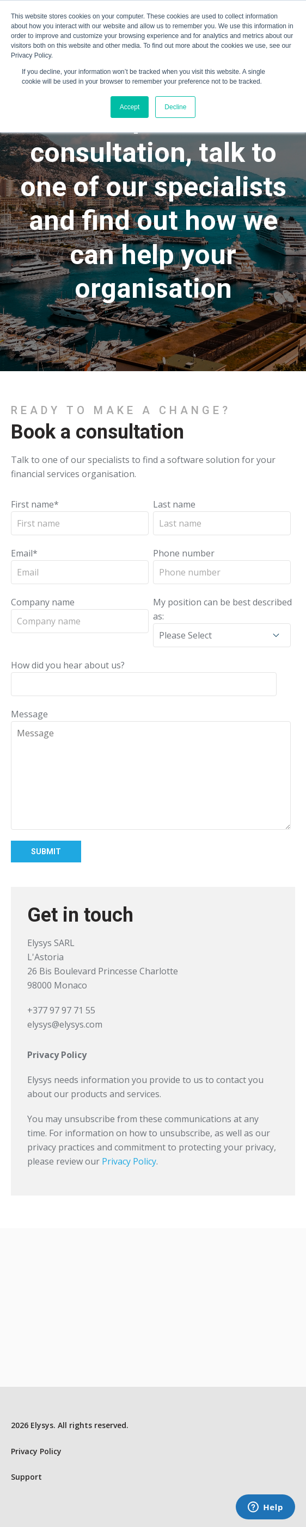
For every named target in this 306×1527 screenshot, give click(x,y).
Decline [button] (175, 107)
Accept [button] (130, 107)
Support (26, 1477)
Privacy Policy (129, 1161)
